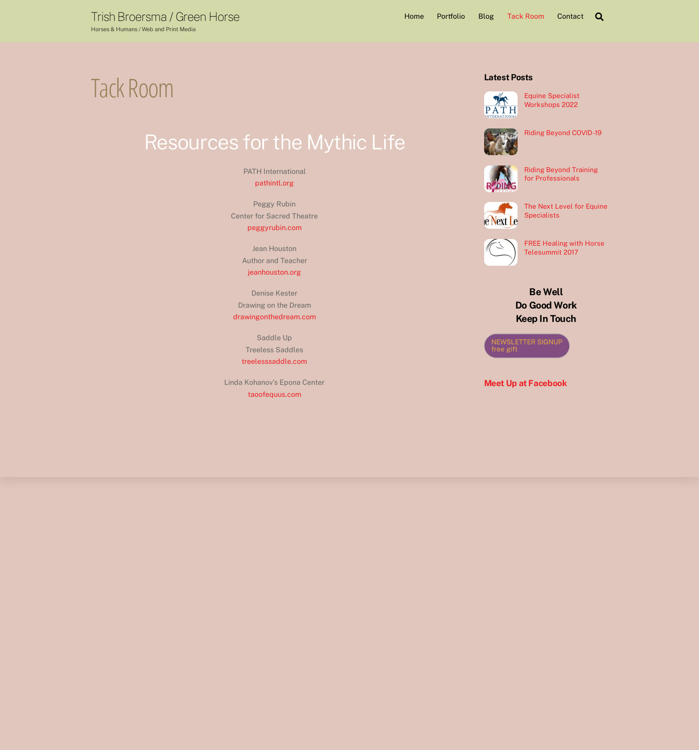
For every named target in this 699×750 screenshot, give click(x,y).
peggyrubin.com (274, 227)
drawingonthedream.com (274, 317)
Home (414, 16)
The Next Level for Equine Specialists (566, 210)
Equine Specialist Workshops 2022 (552, 100)
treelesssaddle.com (274, 361)
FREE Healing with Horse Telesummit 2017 (564, 247)
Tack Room (525, 16)
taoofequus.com (274, 394)
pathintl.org (274, 183)
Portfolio (451, 16)
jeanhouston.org (274, 272)
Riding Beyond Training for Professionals (561, 174)
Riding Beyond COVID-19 (562, 132)
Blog (486, 16)
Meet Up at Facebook (525, 383)
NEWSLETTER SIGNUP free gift (527, 345)
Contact (570, 16)
